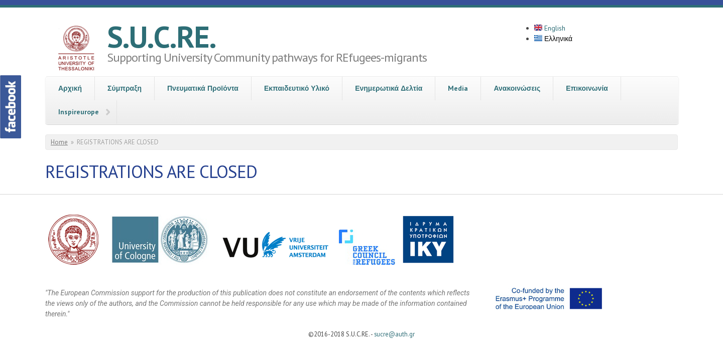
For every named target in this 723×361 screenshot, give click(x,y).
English (549, 28)
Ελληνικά (553, 38)
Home (59, 142)
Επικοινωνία (587, 88)
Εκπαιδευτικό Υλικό (296, 88)
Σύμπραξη (124, 88)
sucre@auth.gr (394, 334)
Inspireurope (78, 111)
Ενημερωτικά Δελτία (388, 88)
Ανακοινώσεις (517, 88)
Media (458, 88)
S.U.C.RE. (161, 36)
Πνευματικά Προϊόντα (202, 88)
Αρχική (70, 88)
